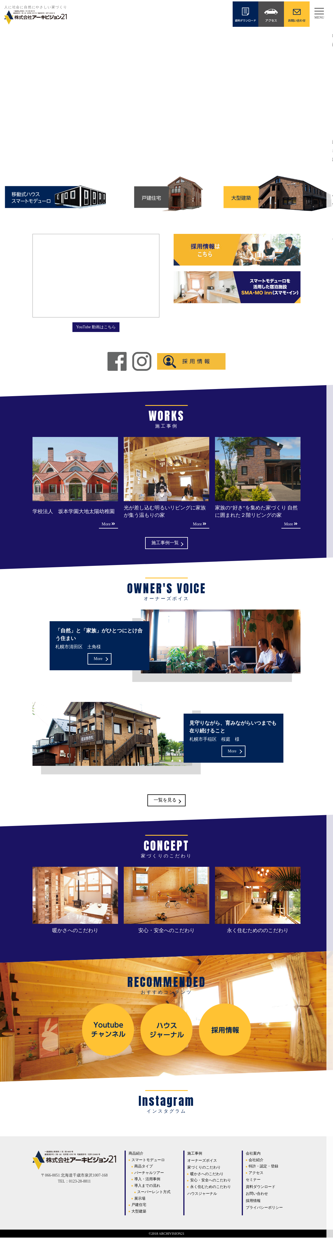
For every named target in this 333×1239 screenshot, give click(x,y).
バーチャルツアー (149, 1174)
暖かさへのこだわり (207, 1175)
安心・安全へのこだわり (210, 1181)
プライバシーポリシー (264, 1209)
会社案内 (253, 1155)
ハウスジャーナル (202, 1195)
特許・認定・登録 (263, 1167)
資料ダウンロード (260, 1188)
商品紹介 (136, 1155)
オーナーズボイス (202, 1161)
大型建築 (138, 1212)
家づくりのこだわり (204, 1169)
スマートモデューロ (148, 1161)
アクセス (256, 1174)
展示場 (139, 1199)
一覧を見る (165, 801)
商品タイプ (143, 1167)
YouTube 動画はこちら (95, 327)
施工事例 (194, 1155)
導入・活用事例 (147, 1180)
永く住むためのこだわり (210, 1188)
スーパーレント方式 (153, 1193)
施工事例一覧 (165, 543)
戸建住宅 (138, 1206)
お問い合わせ (257, 1195)
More (98, 659)
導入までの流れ (147, 1187)
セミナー (253, 1181)
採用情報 (253, 1202)
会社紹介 (256, 1161)
